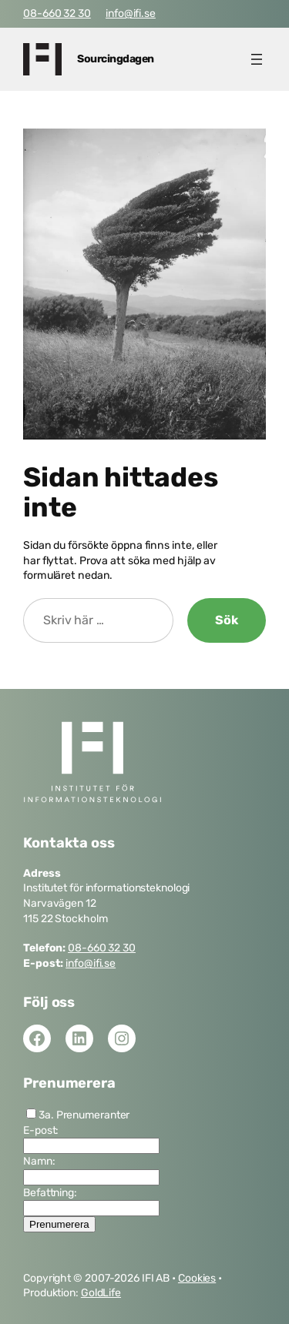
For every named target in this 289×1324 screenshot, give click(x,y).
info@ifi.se (131, 13)
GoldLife (101, 1292)
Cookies (197, 1278)
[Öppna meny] (256, 59)
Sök (226, 620)
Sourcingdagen (115, 58)
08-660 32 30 (57, 13)
